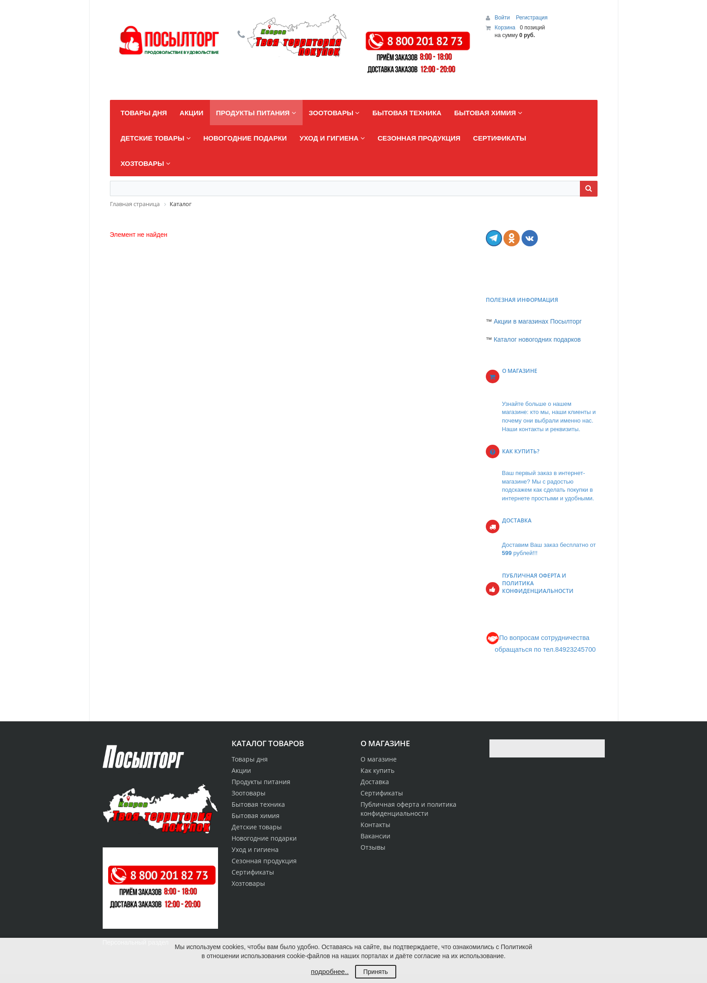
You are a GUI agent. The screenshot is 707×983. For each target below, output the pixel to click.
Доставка (375, 781)
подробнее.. (329, 971)
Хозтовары (248, 883)
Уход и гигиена (255, 849)
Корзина (505, 27)
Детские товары (257, 827)
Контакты (375, 824)
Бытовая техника (258, 804)
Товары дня (250, 759)
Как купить (377, 770)
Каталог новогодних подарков (537, 339)
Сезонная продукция (264, 860)
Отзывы (373, 847)
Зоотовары (249, 793)
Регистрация (531, 17)
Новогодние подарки (264, 838)
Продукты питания (261, 781)
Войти (503, 17)
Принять (375, 971)
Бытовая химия (256, 815)
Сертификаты (382, 793)
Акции (241, 770)
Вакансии (375, 836)
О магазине (379, 759)
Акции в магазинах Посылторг (537, 321)
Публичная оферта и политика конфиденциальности (408, 809)
